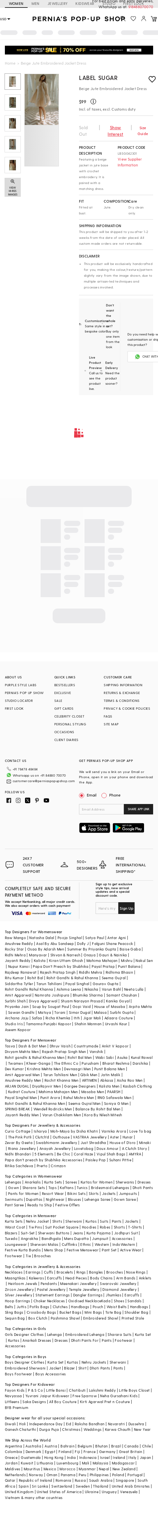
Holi (22, 1424)
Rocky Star (14, 949)
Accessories (122, 1238)
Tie (28, 1256)
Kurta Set (143, 1334)
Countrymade (86, 1046)
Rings (81, 1272)
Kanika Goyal (118, 1001)
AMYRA (135, 1154)
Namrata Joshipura (52, 995)
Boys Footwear (18, 1374)
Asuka (122, 1057)
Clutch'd (42, 1137)
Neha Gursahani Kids (119, 1396)
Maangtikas (15, 1278)
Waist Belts (116, 1307)
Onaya (90, 955)
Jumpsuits (128, 1193)
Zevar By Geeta (19, 1142)
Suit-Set (28, 1233)
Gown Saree (125, 1199)
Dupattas (34, 1199)
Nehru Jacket (37, 1221)
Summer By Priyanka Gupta (91, 949)
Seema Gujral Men (84, 1103)
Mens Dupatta (76, 1238)
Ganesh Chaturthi (20, 1429)
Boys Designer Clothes (24, 1362)
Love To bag (140, 1131)
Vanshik (96, 1051)
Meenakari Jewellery (78, 1283)
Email (88, 795)
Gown (13, 1187)
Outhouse (61, 1137)
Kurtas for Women (96, 1182)
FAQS (108, 716)
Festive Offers (67, 1205)
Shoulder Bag (136, 1312)
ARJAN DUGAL (17, 1086)
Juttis (21, 1307)
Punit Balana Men (109, 1069)
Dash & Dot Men (32, 1046)
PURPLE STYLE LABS (21, 685)
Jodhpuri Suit (126, 1233)
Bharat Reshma (115, 1063)
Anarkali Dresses (36, 1340)
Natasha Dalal (41, 938)
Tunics (82, 1187)
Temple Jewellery (84, 1289)
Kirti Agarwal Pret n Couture (105, 1402)
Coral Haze (83, 1154)
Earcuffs (54, 1278)
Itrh (77, 1018)
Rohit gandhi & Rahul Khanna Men (34, 1057)
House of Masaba (109, 1006)
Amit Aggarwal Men (22, 1075)
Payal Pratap (103, 966)
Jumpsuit (100, 1238)
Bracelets (65, 1272)
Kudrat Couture (21, 1092)
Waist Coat (15, 1227)
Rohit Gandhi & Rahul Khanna (72, 978)
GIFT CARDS (64, 708)
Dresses (144, 1182)
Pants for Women (23, 1193)
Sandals (134, 1301)
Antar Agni (116, 938)
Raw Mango (15, 938)
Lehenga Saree (98, 1199)
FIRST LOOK (14, 708)
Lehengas (13, 1182)
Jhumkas (113, 1295)
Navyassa (13, 1396)
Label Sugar (98, 77)
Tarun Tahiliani (49, 984)
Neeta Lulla (133, 989)
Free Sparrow (84, 1396)
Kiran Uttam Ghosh (66, 960)
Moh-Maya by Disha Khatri (74, 1131)
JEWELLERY (57, 3)
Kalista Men (109, 1086)
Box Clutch (37, 1318)
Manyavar (38, 955)
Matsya (44, 1012)
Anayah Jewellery (55, 1148)
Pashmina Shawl (65, 1318)
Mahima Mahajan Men (58, 1092)
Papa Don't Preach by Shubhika (60, 966)
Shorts (119, 1227)
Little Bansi (56, 1390)
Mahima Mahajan (102, 960)
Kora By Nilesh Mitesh (103, 1115)
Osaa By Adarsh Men (45, 949)
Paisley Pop (96, 1160)
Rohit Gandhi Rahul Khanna (29, 989)
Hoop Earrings (17, 1301)
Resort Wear (53, 1193)
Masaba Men (92, 1092)
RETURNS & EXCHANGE (122, 693)
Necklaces (14, 1272)
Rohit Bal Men (80, 1057)
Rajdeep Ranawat (21, 972)
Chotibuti (77, 1390)
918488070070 (140, 7)
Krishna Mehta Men (44, 1069)
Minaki (145, 1142)
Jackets (109, 1193)
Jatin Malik (110, 1075)
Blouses (74, 1199)
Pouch (98, 1307)
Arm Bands (126, 1278)
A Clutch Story (134, 1148)
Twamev (15, 1063)
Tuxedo (11, 1238)
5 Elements (43, 1154)
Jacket (55, 1368)
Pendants (49, 1283)
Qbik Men (88, 1075)
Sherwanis (125, 1182)
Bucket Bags (70, 1312)
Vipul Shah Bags (111, 1154)
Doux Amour (107, 1148)
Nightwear (55, 1199)
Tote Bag (113, 1312)
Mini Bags (93, 1312)
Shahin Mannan (87, 1024)
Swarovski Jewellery (118, 1283)
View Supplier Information (130, 162)
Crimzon (58, 1166)
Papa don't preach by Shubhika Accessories (43, 1160)
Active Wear (130, 1250)
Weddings (92, 1429)
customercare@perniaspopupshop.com (44, 781)
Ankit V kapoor (115, 1046)
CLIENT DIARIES (66, 740)
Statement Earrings (52, 1295)
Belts (9, 1307)
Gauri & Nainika (113, 955)
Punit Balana (129, 966)
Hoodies (89, 1227)
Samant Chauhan (121, 995)
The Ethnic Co (66, 1063)
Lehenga (54, 1334)
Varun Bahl (111, 989)
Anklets (145, 1278)
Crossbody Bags (41, 1312)
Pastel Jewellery (51, 1289)
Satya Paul (94, 938)
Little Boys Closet (134, 1390)
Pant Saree (14, 1205)
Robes (105, 1227)
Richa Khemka (58, 1018)
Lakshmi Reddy (102, 1390)
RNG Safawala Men (114, 1097)
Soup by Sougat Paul (50, 1006)
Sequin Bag (15, 1318)
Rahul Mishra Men (78, 1097)
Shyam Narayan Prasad (82, 1001)
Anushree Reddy (19, 943)
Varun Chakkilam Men (61, 1115)
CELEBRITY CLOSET (69, 716)
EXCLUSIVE (62, 693)
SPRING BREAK (17, 1109)
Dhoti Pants (143, 1187)
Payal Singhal (77, 984)
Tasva (10, 1046)
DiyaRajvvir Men (46, 1086)
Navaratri (116, 1424)
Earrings (33, 1272)
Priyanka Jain (17, 1006)
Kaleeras (36, 1278)
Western (102, 1244)
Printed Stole (133, 1318)
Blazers (11, 1233)
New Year (142, 1429)
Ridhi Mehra (15, 955)
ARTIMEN (89, 1080)
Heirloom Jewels (22, 1283)
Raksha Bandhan (90, 1424)
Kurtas (91, 1221)
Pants (117, 1221)
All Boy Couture (62, 1402)
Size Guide (143, 131)
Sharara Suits (119, 1334)
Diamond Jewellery (119, 1289)
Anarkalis (33, 1182)
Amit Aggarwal (18, 995)
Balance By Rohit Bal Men (98, 1109)
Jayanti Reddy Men (22, 1115)
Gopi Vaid (81, 1006)
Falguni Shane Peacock (112, 943)
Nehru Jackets (94, 1362)
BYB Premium (16, 1407)
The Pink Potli (20, 1137)
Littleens (12, 1402)
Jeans (78, 1233)
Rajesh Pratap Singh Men (64, 1051)
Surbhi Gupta (122, 1012)
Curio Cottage (18, 1131)
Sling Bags (14, 1312)
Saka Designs (34, 1402)
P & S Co (35, 1390)
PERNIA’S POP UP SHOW (24, 693)
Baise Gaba (130, 949)
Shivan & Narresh (65, 955)
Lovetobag (84, 1148)
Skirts (94, 1193)
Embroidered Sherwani (25, 1368)
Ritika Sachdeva (19, 1166)
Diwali (10, 1424)
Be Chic (64, 1154)
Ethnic (85, 1244)
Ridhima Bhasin (119, 972)
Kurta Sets (53, 1182)
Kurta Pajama (98, 1233)
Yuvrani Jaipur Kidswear (47, 1396)
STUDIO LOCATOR (19, 701)
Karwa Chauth (118, 1429)
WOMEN (16, 3)
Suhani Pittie (120, 1160)
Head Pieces (76, 1278)
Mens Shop (53, 1250)
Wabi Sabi (104, 1057)
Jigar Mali (92, 1018)
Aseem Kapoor (18, 1030)
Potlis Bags (39, 1307)
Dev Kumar (14, 1069)
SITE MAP (111, 724)
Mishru (126, 960)
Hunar (128, 1137)
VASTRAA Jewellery (90, 1137)
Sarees (71, 1182)
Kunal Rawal (141, 1057)
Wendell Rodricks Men (52, 1109)
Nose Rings (135, 1272)
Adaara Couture (118, 1018)
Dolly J (83, 943)
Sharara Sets (33, 1187)
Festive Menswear (83, 1250)
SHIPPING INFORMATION (123, 685)
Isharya (40, 1131)
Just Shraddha (93, 1142)
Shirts (57, 1221)
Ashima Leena (69, 989)
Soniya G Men (116, 1103)
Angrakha (29, 1238)
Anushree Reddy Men (23, 1080)
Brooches (42, 1256)
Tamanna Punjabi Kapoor (48, 1024)
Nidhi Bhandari (18, 1154)
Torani (59, 1012)
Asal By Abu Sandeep (55, 943)
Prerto (42, 1166)
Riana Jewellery (22, 1148)
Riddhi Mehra (90, 972)
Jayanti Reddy (18, 960)
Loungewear (16, 1244)
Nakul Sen (144, 960)
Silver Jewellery (18, 1295)
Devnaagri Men (77, 1069)
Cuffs (48, 1272)
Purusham (90, 1063)
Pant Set (109, 1250)
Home (10, 63)
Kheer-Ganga (38, 1063)
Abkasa (106, 1080)
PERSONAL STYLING (70, 724)
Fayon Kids (15, 1390)
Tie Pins (35, 1227)
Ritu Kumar (14, 978)
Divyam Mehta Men (22, 1051)
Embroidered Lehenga (85, 1334)
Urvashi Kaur (116, 1024)
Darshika (140, 1063)
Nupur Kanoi (19, 966)
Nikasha (92, 989)
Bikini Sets (76, 1193)
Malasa (100, 1012)
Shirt (82, 1368)
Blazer (69, 1368)
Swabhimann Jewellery (56, 1142)
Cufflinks (69, 1244)
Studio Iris (14, 1024)
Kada (106, 1301)
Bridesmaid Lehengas (110, 1187)
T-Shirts (135, 1227)
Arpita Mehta (140, 1006)
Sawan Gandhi (21, 1012)
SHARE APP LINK (139, 809)
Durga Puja (49, 1429)
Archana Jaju (17, 1018)
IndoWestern (123, 1244)
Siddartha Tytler (19, 984)
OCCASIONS (64, 732)
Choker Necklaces (49, 1301)
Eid (69, 1424)
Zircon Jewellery (19, 1289)
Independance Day (45, 1424)
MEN (36, 3)
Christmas (71, 1429)
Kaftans (66, 1187)
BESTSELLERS (64, 685)
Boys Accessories (50, 1374)
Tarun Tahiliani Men (60, 1075)
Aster (114, 1137)
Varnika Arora (113, 1131)
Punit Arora (50, 1097)
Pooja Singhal (70, 938)
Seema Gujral (114, 978)
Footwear (13, 1256)
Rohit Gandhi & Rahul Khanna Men (35, 1103)
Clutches (60, 1307)
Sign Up (126, 908)
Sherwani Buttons (53, 1233)
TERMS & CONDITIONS (121, 701)
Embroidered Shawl (100, 1318)
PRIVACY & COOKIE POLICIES (127, 708)
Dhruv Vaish (60, 1046)
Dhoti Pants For (85, 1340)
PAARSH (113, 1092)
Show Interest (115, 130)
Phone (114, 795)
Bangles (96, 1272)
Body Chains (101, 1278)
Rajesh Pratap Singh (58, 972)
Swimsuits (14, 1199)
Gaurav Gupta (106, 984)
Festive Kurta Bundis (23, 1250)
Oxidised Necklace (84, 1301)
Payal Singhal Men (21, 1097)
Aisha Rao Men (130, 1080)
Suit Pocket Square (61, 1227)
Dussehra (136, 1424)
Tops (52, 1187)
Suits (104, 1221)
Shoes (119, 1301)
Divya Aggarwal (43, 1001)
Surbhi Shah (15, 1001)
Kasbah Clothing (137, 1086)
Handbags (80, 1307)
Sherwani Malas (44, 1244)
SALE (58, 701)
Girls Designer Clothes (24, 1334)
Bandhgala (51, 1238)
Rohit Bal (35, 978)
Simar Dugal (79, 1012)
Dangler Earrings (87, 1295)
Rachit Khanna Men (62, 1080)
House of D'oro (123, 1142)
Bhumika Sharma (88, 995)
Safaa (37, 1018)
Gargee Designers (80, 1086)
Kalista (40, 960)
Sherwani (73, 1221)
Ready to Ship (39, 1205)
